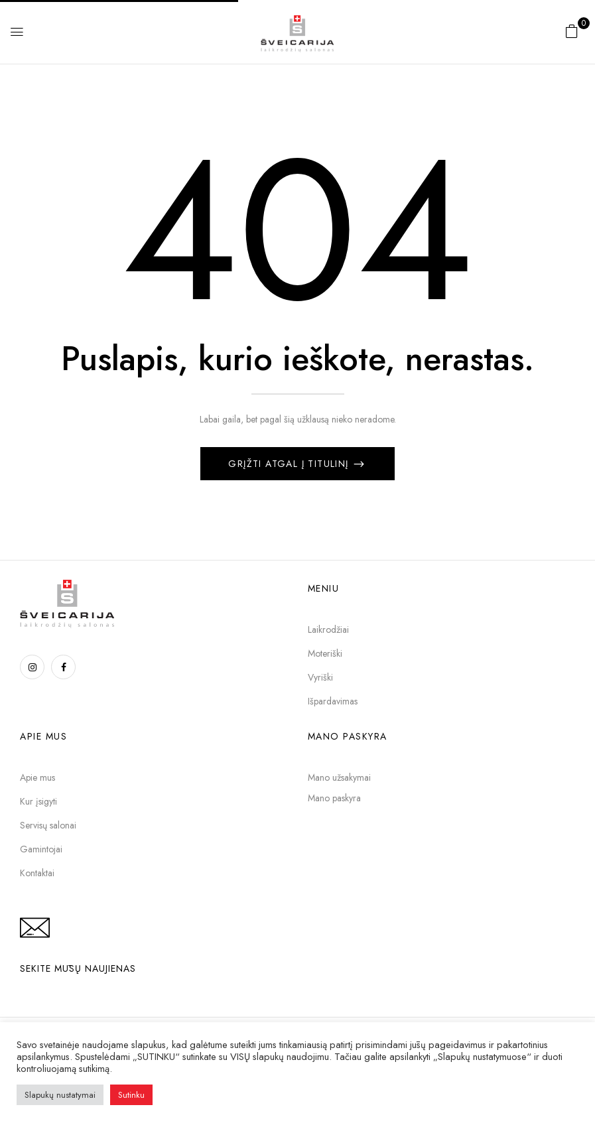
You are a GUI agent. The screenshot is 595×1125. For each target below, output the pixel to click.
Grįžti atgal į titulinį (290, 463)
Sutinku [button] (131, 1095)
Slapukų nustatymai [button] (60, 1095)
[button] (571, 31)
